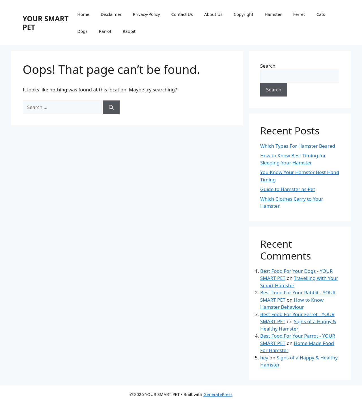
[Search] (111, 107)
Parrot (105, 31)
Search (267, 66)
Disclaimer (111, 14)
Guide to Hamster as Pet (287, 189)
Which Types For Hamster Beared (297, 146)
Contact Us (182, 14)
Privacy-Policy (146, 14)
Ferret (299, 14)
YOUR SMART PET (45, 23)
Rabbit (129, 31)
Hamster (273, 14)
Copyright (243, 14)
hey (264, 357)
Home (83, 14)
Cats (320, 14)
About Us (213, 14)
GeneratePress (217, 394)
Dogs (82, 31)
